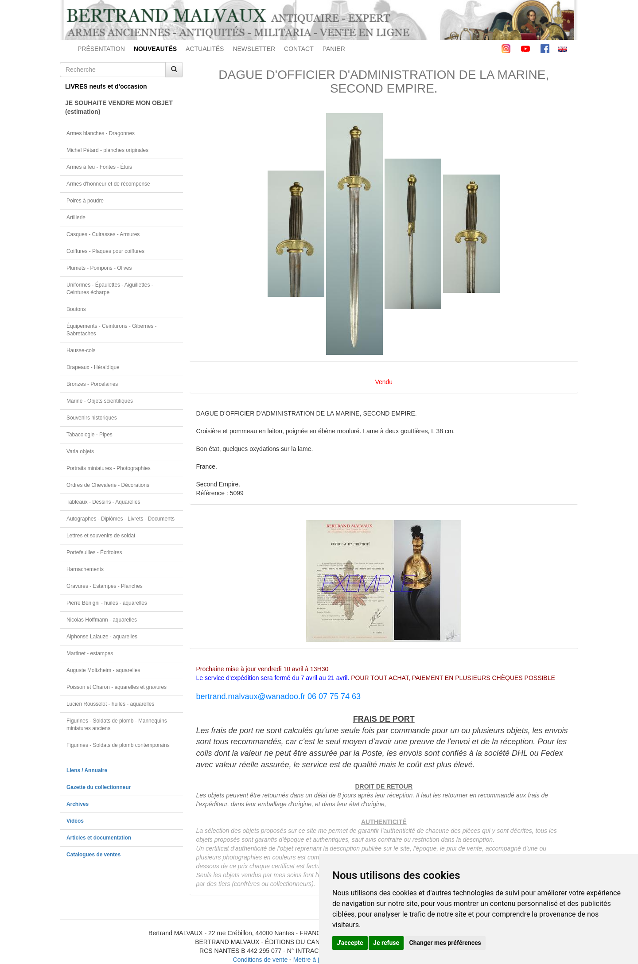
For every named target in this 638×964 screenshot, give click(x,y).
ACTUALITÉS (205, 48)
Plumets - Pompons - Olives (99, 268)
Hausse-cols (80, 350)
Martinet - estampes (89, 653)
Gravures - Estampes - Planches (104, 586)
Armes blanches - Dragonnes (100, 133)
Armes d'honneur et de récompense (108, 184)
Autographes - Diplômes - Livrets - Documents (120, 519)
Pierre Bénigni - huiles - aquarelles (106, 603)
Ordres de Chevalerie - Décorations (107, 485)
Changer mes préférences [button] (445, 942)
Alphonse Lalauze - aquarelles (101, 637)
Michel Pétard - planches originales (107, 150)
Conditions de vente (260, 959)
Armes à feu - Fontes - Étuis (99, 167)
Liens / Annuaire (86, 770)
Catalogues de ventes (93, 854)
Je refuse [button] (386, 942)
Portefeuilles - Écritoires (94, 552)
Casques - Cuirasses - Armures (103, 234)
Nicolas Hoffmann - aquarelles (101, 620)
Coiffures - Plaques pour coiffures (105, 251)
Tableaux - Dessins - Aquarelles (103, 502)
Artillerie (76, 217)
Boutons (76, 309)
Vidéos (75, 821)
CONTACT (299, 48)
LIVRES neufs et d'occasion (106, 86)
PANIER (334, 48)
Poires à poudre (85, 201)
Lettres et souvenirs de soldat (100, 536)
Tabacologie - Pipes (89, 434)
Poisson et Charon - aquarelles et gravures (116, 687)
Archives (77, 804)
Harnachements (85, 569)
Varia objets (80, 451)
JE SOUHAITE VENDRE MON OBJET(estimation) (119, 107)
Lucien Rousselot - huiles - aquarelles (110, 704)
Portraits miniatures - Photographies (108, 468)
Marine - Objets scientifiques (99, 401)
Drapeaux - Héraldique (93, 367)
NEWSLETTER (254, 48)
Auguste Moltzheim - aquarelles (103, 670)
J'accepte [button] (350, 942)
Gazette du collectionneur (98, 787)
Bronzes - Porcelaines (92, 384)
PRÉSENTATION (101, 48)
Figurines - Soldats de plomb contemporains (118, 745)
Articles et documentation (98, 838)
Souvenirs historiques (91, 418)
